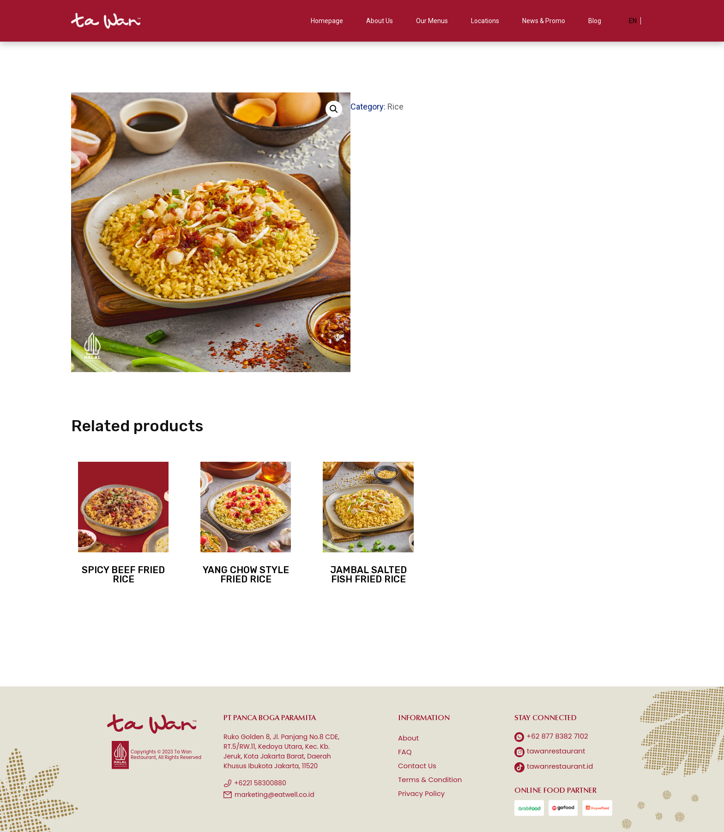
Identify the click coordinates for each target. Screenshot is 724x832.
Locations (485, 20)
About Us (379, 20)
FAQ (405, 752)
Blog (594, 20)
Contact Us (417, 766)
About (408, 738)
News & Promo (543, 20)
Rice (395, 106)
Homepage (327, 20)
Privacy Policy (421, 793)
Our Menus (432, 20)
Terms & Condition (430, 779)
